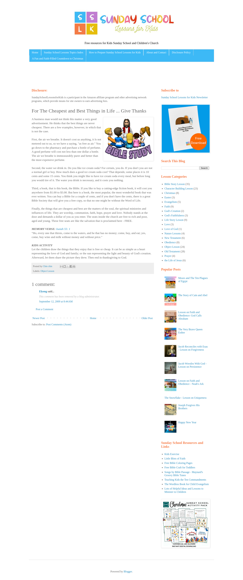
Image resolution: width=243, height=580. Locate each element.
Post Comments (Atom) (58, 324)
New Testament (173, 237)
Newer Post (39, 318)
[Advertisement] (94, 74)
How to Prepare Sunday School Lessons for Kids (115, 52)
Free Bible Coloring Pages (178, 463)
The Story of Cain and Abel (192, 295)
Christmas (170, 193)
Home (35, 52)
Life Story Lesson (174, 219)
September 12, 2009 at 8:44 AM (56, 301)
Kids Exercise (172, 454)
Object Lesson (47, 271)
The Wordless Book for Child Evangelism (187, 484)
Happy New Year (187, 422)
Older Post (147, 318)
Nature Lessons (173, 233)
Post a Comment (44, 309)
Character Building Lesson (179, 188)
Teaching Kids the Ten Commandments (185, 479)
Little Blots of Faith (175, 458)
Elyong (43, 291)
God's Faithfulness (174, 215)
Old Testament (172, 251)
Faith (167, 206)
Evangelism (171, 201)
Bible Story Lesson (175, 184)
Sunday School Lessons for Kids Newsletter (184, 97)
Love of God (171, 229)
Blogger (128, 571)
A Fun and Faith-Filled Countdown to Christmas (57, 58)
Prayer (168, 255)
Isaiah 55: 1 (63, 229)
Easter (168, 197)
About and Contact (156, 52)
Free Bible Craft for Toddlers (180, 467)
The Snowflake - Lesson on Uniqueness (186, 397)
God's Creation (172, 211)
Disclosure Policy (181, 52)
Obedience (170, 242)
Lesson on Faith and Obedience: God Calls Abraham (190, 315)
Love (167, 224)
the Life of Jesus (173, 260)
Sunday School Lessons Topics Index (63, 52)
